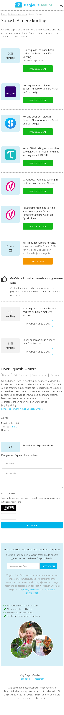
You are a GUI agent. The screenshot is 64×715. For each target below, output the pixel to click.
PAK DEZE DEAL (37, 68)
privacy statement (31, 589)
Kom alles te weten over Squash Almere (22, 408)
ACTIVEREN (49, 566)
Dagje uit (6, 375)
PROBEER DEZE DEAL (37, 323)
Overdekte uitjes (40, 375)
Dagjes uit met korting (17, 14)
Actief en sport (21, 375)
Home (4, 14)
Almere (13, 426)
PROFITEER (38, 261)
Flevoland (55, 375)
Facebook (25, 678)
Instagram (39, 678)
